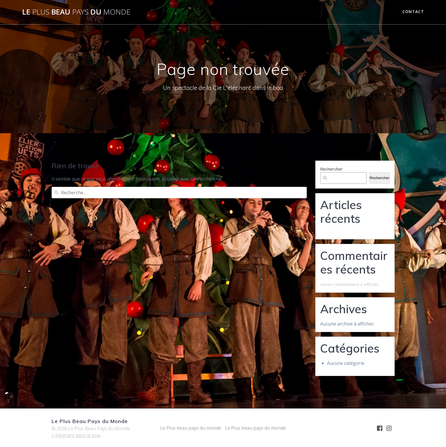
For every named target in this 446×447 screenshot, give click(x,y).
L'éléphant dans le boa (76, 435)
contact (413, 11)
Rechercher (331, 169)
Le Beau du (76, 12)
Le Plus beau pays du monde (190, 428)
